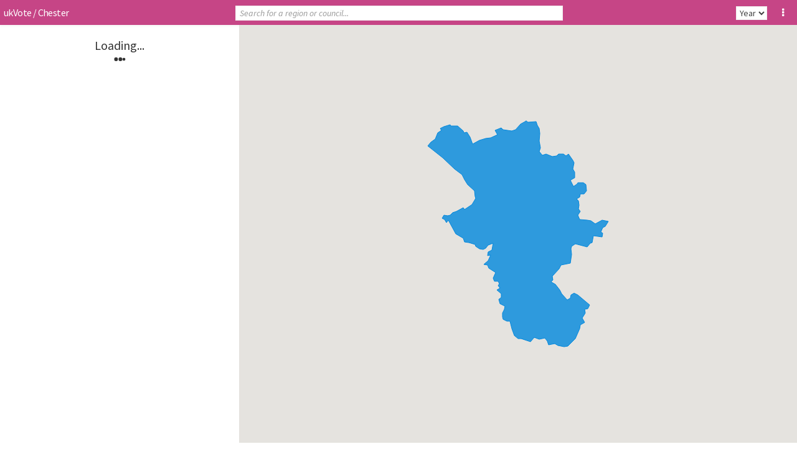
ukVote (17, 12)
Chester (53, 12)
